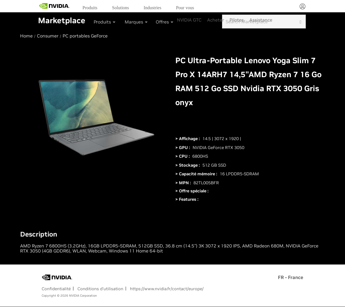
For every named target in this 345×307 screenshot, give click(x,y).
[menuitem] (92, 7)
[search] (300, 22)
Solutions (120, 7)
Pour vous (185, 7)
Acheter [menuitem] (215, 20)
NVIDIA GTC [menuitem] (189, 20)
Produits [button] (105, 22)
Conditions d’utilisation (100, 288)
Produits (89, 7)
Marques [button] (136, 22)
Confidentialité (56, 288)
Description (38, 234)
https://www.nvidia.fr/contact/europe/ (167, 288)
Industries (152, 7)
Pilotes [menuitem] (237, 20)
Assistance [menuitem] (260, 20)
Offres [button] (165, 22)
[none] (302, 7)
